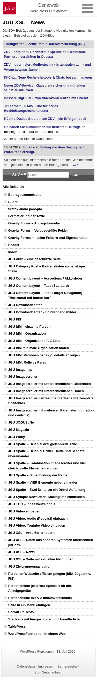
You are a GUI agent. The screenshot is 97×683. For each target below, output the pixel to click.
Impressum (46, 666)
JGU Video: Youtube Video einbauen (36, 525)
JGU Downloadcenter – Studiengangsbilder (42, 312)
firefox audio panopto (25, 209)
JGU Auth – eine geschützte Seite (34, 259)
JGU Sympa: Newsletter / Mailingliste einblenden (46, 497)
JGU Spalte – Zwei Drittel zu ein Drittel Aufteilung (46, 490)
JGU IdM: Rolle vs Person (28, 362)
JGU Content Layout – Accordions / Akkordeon (45, 278)
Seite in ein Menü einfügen (29, 605)
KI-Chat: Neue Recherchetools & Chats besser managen (48, 77)
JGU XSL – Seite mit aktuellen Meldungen (40, 559)
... (74, 165)
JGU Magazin (18, 430)
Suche (19, 174)
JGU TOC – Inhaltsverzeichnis (31, 504)
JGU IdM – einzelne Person (29, 326)
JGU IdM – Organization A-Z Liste (34, 341)
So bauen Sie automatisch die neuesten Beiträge (42, 127)
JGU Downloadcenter (25, 305)
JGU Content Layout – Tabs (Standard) (38, 286)
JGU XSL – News (21, 552)
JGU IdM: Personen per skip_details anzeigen (44, 355)
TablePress (17, 626)
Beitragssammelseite (24, 195)
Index (12, 252)
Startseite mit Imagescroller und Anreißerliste (44, 619)
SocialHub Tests (21, 612)
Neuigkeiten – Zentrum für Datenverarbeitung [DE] (44, 44)
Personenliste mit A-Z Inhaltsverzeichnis (40, 598)
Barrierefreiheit (68, 666)
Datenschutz (26, 666)
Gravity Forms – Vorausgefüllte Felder (38, 230)
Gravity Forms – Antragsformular (34, 223)
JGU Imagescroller (23, 376)
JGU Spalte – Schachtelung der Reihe (37, 475)
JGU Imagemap (20, 370)
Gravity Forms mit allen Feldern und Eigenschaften (48, 238)
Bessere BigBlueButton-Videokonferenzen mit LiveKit (46, 98)
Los (75, 175)
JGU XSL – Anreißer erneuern (31, 533)
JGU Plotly (16, 437)
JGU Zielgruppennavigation (29, 566)
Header (13, 245)
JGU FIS (14, 319)
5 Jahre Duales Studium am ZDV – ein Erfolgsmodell (45, 119)
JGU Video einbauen (24, 511)
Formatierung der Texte (26, 216)
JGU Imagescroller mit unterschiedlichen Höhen (46, 391)
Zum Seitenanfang (48, 672)
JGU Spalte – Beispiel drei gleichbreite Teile (42, 444)
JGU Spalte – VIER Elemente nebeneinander (42, 482)
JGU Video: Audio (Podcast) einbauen (38, 518)
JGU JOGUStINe (21, 422)
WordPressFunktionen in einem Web (37, 634)
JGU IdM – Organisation (27, 333)
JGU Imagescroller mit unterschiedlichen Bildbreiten (49, 384)
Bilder (13, 202)
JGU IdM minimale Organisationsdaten (38, 348)
